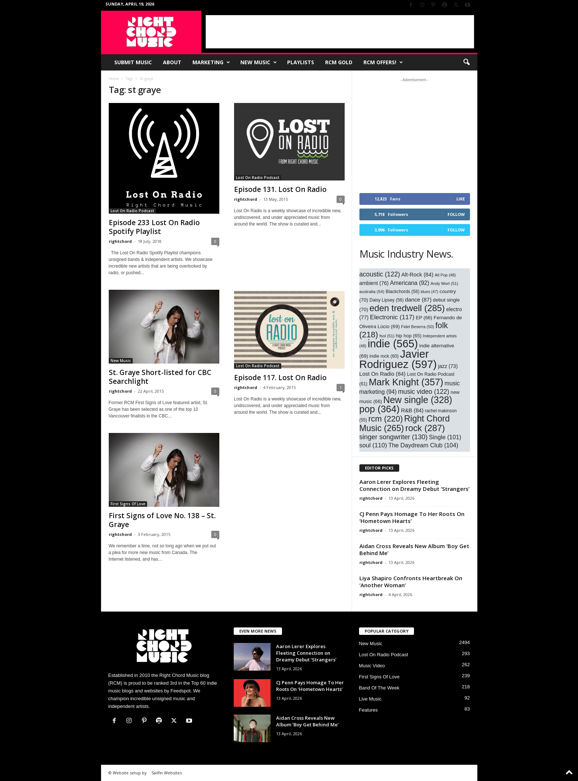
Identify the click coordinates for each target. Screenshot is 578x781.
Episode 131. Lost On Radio (280, 189)
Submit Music (133, 62)
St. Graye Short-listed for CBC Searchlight (160, 377)
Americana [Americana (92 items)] (409, 283)
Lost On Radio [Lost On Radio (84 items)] (382, 374)
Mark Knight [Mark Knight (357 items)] (406, 382)
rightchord (120, 241)
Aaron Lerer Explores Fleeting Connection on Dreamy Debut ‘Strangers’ (414, 485)
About (172, 62)
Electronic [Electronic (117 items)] (392, 317)
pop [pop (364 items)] (379, 409)
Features (368, 710)
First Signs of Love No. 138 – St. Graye (162, 520)
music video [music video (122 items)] (423, 391)
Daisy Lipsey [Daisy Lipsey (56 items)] (386, 300)
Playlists (300, 62)
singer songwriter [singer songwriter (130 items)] (393, 437)
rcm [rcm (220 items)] (385, 418)
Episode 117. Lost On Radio (280, 377)
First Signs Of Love (128, 503)
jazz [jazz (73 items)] (447, 366)
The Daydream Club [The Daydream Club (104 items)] (423, 445)
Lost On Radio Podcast (132, 210)
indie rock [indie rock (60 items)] (383, 356)
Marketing (211, 62)
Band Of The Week (379, 688)
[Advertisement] (340, 31)
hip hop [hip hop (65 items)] (409, 335)
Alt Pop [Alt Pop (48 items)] (445, 275)
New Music (258, 62)
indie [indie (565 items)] (393, 344)
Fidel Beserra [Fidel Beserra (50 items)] (417, 326)
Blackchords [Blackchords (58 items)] (402, 291)
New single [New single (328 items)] (417, 400)
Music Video (372, 665)
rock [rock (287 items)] (425, 428)
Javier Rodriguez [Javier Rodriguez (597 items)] (398, 359)
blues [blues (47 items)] (429, 291)
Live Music (370, 699)
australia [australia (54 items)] (371, 291)
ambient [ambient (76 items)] (374, 283)
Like (460, 199)
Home (114, 78)
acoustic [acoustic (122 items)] (379, 274)
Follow (456, 214)
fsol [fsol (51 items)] (386, 336)
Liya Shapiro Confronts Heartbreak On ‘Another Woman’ (410, 581)
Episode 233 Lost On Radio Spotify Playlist (154, 227)
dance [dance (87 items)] (418, 299)
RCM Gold (338, 62)
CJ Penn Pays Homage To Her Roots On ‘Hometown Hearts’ (411, 517)
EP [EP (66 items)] (424, 317)
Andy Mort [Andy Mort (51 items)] (444, 283)
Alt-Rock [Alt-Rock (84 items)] (417, 275)
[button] (466, 62)
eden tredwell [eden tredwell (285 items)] (407, 308)
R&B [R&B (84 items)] (412, 410)
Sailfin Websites (167, 772)
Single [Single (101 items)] (445, 437)
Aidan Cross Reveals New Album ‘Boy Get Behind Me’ (414, 549)
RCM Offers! (383, 62)
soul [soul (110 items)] (373, 445)
